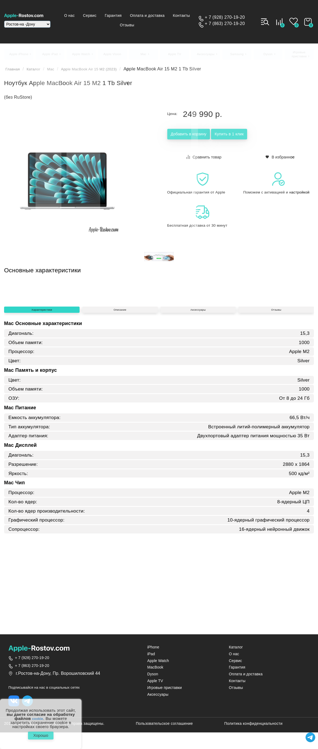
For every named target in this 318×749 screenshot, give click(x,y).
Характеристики (42, 391)
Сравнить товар (204, 159)
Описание (120, 391)
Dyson (152, 677)
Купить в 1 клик (263, 138)
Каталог (38, 72)
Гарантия (136, 15)
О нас (89, 15)
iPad (151, 657)
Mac (58, 72)
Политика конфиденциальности (253, 728)
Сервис (111, 15)
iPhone (153, 650)
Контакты (114, 25)
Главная (14, 72)
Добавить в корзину (200, 138)
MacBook (155, 670)
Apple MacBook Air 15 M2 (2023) (103, 72)
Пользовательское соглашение (164, 728)
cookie (37, 716)
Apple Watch (158, 663)
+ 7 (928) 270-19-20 (225, 17)
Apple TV (155, 684)
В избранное (280, 159)
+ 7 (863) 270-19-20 (225, 24)
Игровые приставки (164, 691)
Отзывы (160, 25)
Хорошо (40, 734)
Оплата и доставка (171, 15)
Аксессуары (198, 391)
